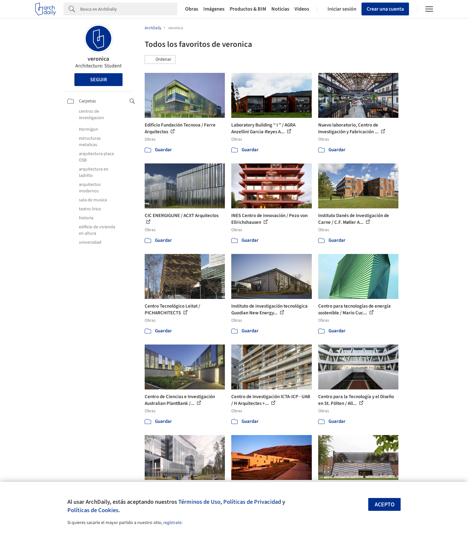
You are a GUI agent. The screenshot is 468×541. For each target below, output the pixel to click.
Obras (191, 9)
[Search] (128, 9)
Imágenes (214, 9)
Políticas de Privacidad (252, 502)
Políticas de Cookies (92, 510)
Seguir (98, 79)
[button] (160, 59)
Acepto (385, 505)
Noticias (280, 9)
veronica (98, 59)
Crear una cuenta (385, 9)
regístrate (172, 522)
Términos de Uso (199, 502)
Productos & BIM (248, 9)
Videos (301, 9)
